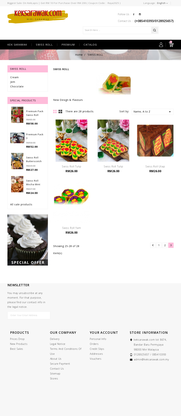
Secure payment (60, 363)
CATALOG (90, 44)
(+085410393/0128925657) (154, 21)
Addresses (96, 353)
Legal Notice (57, 344)
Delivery (55, 339)
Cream (14, 77)
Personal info (98, 339)
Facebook (134, 14)
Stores (54, 378)
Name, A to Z (152, 112)
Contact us (57, 368)
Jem (12, 82)
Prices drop (17, 339)
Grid (55, 111)
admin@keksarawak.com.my (151, 359)
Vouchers (95, 358)
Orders (94, 344)
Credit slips (97, 348)
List (60, 111)
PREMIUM (68, 44)
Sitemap (55, 373)
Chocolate (17, 86)
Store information (149, 332)
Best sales (16, 348)
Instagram (140, 14)
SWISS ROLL (44, 44)
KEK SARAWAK (17, 44)
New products (18, 344)
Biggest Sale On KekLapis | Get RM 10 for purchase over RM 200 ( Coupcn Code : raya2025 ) (64, 3)
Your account (104, 332)
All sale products (21, 204)
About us (56, 358)
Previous (153, 245)
